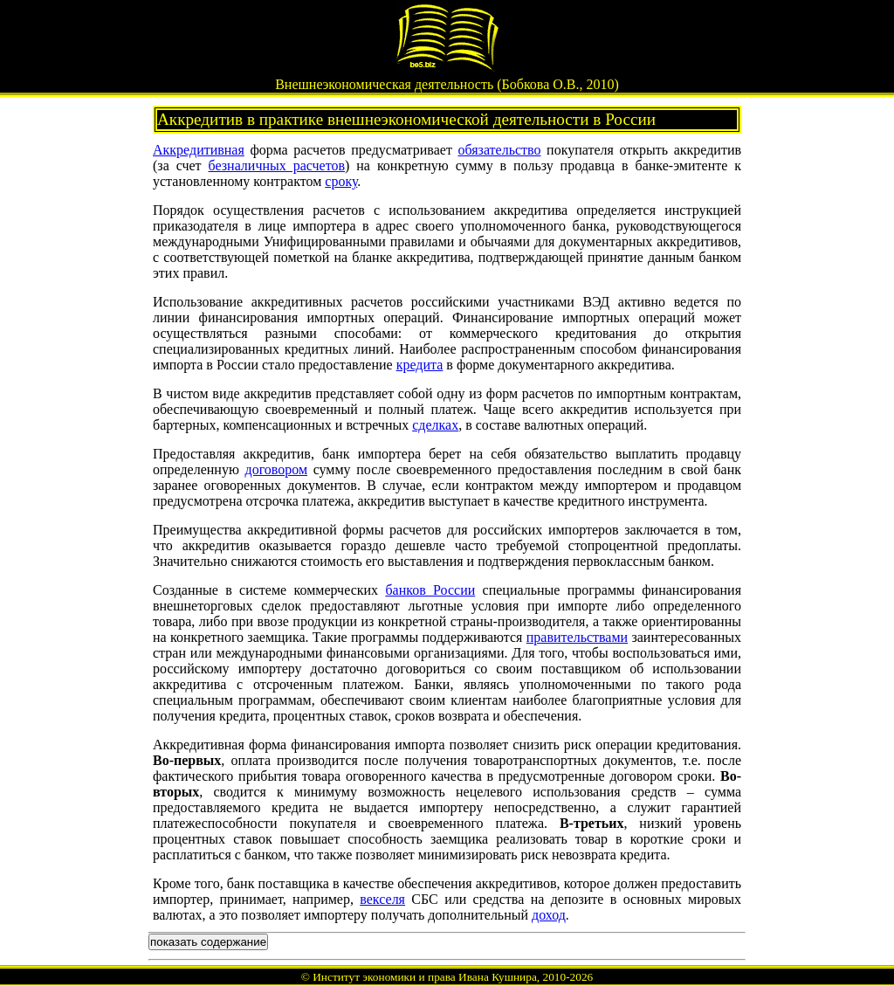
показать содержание (208, 941)
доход (549, 914)
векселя (382, 899)
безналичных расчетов (277, 165)
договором (275, 469)
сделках (435, 424)
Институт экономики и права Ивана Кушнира (425, 976)
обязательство (498, 149)
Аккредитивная (198, 149)
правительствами (577, 637)
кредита (420, 364)
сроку (341, 181)
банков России (430, 590)
